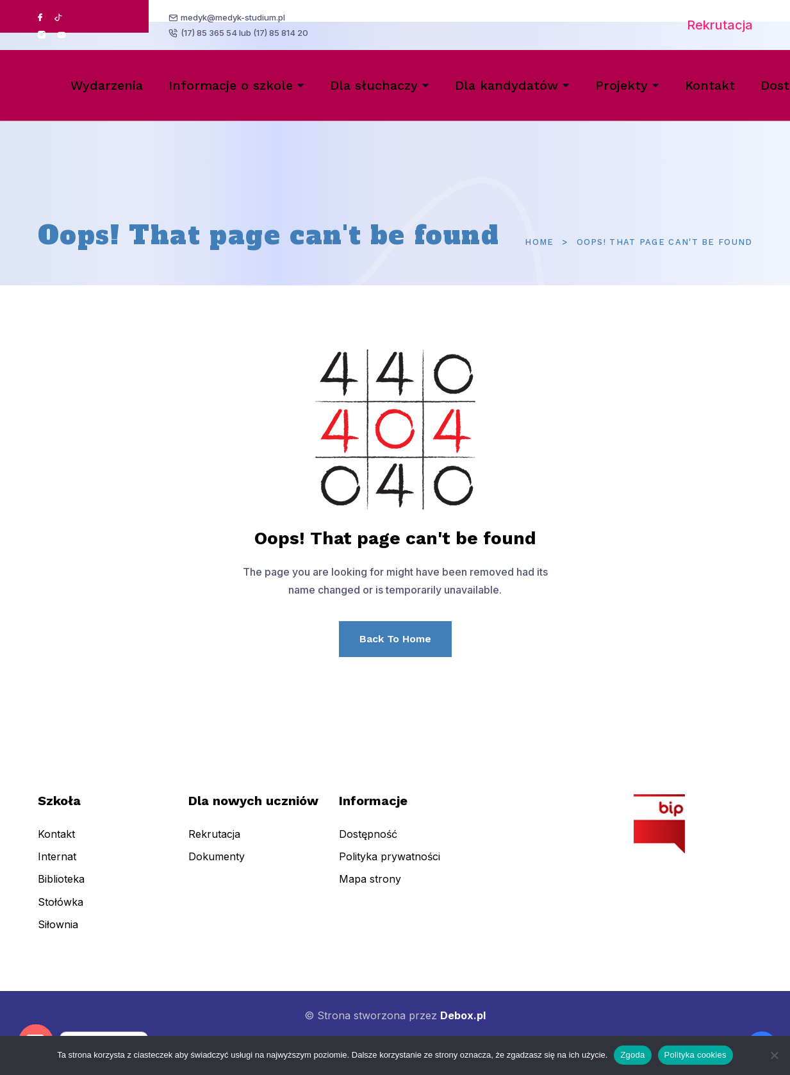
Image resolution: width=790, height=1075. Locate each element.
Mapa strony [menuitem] (370, 890)
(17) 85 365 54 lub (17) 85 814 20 (245, 34)
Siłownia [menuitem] (58, 935)
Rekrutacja (720, 25)
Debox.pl (463, 1015)
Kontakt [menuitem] (710, 85)
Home (539, 242)
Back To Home (395, 639)
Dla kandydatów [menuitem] (506, 85)
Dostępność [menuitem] (368, 845)
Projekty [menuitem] (621, 85)
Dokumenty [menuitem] (216, 868)
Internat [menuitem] (57, 868)
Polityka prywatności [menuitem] (389, 868)
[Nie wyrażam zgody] (774, 1055)
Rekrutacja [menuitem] (214, 845)
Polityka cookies (695, 1055)
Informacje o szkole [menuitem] (231, 85)
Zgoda (632, 1055)
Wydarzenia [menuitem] (106, 85)
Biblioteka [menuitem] (61, 890)
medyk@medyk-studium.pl (234, 17)
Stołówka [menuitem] (60, 912)
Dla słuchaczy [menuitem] (374, 85)
